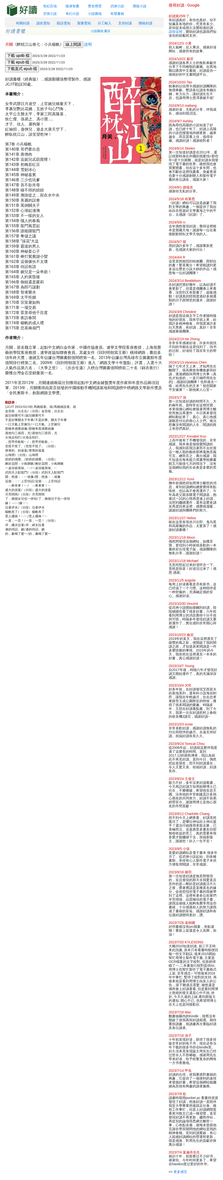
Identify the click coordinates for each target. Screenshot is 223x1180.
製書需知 (84, 23)
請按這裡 (175, 32)
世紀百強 (50, 6)
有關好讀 (22, 23)
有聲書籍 (117, 14)
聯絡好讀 (145, 23)
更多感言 (180, 1172)
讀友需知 (43, 23)
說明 (88, 44)
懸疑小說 (139, 6)
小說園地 (95, 14)
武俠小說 (117, 6)
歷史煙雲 (95, 6)
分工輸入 (104, 23)
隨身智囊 (72, 6)
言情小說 (50, 14)
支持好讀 (125, 23)
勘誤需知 (63, 23)
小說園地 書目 (101, 31)
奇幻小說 (72, 14)
